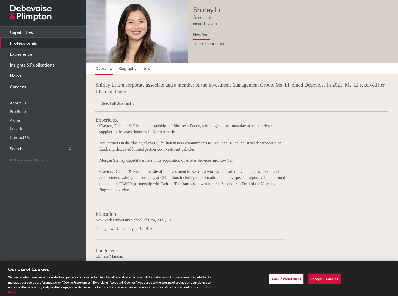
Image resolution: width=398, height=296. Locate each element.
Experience (21, 54)
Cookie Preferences (286, 279)
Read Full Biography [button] (118, 103)
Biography (128, 68)
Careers (18, 86)
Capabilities (21, 32)
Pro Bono (18, 111)
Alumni (16, 120)
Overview (104, 68)
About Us (18, 102)
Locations (19, 128)
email (197, 23)
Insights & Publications (32, 65)
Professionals (23, 43)
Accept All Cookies (324, 279)
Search (67, 148)
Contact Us (20, 137)
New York (201, 34)
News (15, 75)
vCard (212, 23)
